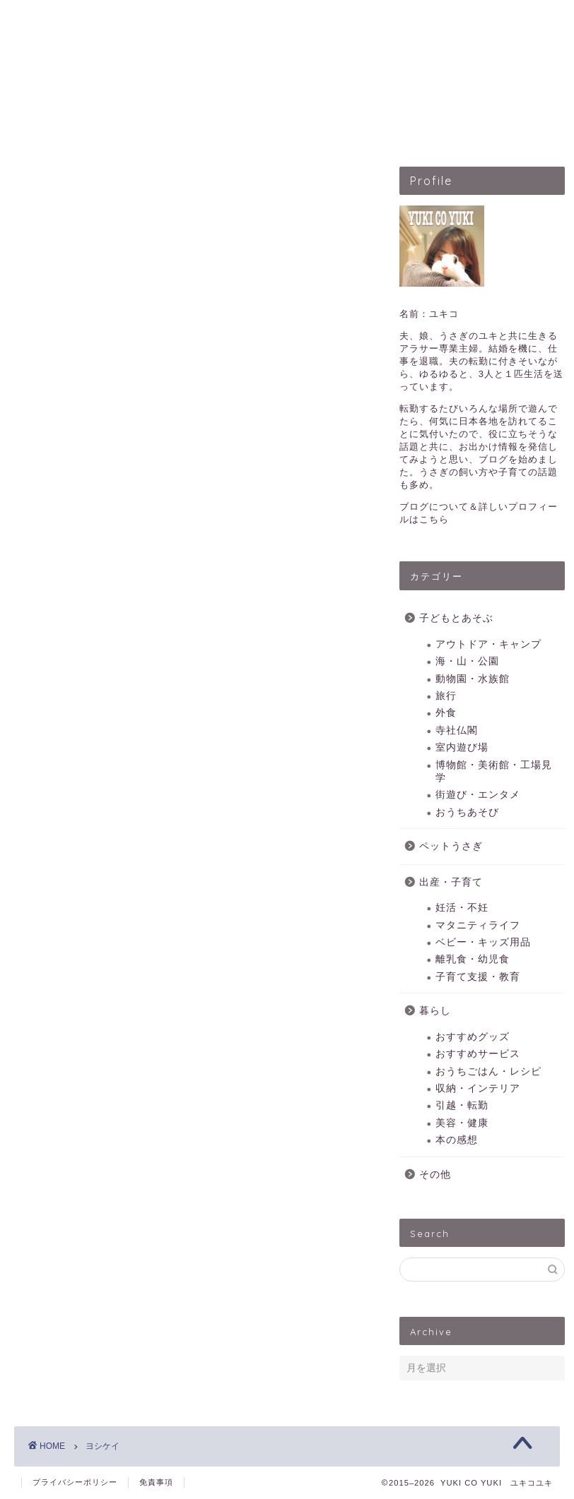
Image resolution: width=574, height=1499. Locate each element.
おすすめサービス (477, 1054)
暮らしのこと (483, 130)
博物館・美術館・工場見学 (493, 771)
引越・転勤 (461, 1105)
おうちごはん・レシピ (488, 1071)
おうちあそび (467, 812)
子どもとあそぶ (167, 130)
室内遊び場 (461, 747)
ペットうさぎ (276, 130)
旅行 (446, 696)
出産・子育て (380, 130)
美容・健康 (461, 1123)
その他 (435, 1174)
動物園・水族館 (472, 679)
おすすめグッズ (472, 1037)
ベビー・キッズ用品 (483, 942)
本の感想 (456, 1140)
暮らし (435, 1010)
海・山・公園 (467, 661)
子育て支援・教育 (477, 977)
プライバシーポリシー (75, 1482)
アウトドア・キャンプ (488, 644)
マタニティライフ (477, 925)
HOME (75, 130)
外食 (446, 712)
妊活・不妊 (461, 907)
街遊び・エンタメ (477, 794)
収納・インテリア (477, 1088)
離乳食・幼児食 (472, 960)
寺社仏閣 (456, 730)
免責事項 (156, 1482)
